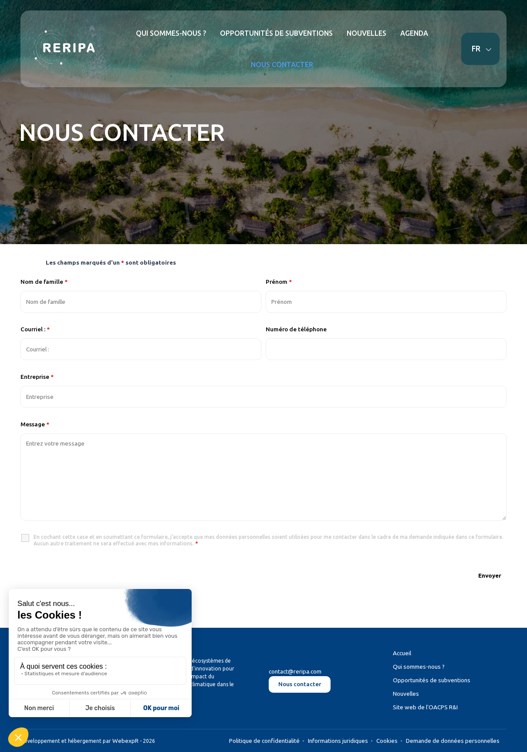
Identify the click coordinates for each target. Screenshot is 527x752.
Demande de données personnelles (453, 740)
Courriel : (35, 329)
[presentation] (86, 575)
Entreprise (37, 376)
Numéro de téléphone (296, 329)
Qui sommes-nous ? (419, 666)
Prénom (279, 281)
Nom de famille (44, 281)
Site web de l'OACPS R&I (425, 707)
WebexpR (125, 740)
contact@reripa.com (295, 671)
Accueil (402, 653)
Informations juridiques (338, 740)
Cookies (387, 740)
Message (34, 424)
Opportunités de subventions (431, 680)
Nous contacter (299, 684)
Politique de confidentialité (264, 740)
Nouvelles (406, 693)
